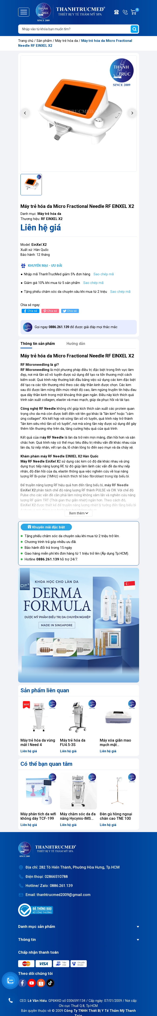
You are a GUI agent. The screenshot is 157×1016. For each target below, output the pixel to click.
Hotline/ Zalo (125, 12)
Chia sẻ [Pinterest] (50, 311)
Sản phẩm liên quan (44, 690)
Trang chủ (25, 41)
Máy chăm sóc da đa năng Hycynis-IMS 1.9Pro (78, 818)
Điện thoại (117, 12)
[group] (79, 113)
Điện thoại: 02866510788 (47, 876)
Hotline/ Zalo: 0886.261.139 (49, 885)
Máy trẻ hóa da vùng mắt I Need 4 (37, 742)
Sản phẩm (44, 41)
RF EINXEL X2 (51, 219)
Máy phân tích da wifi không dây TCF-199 (38, 816)
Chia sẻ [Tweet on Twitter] (69, 311)
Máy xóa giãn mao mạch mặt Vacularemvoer (115, 744)
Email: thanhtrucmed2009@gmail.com (58, 895)
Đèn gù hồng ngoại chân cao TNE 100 (116, 816)
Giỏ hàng (137, 12)
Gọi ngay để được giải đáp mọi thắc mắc (76, 327)
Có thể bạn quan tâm (46, 764)
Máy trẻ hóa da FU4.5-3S (72, 742)
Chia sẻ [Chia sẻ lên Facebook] (30, 311)
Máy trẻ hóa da (67, 41)
